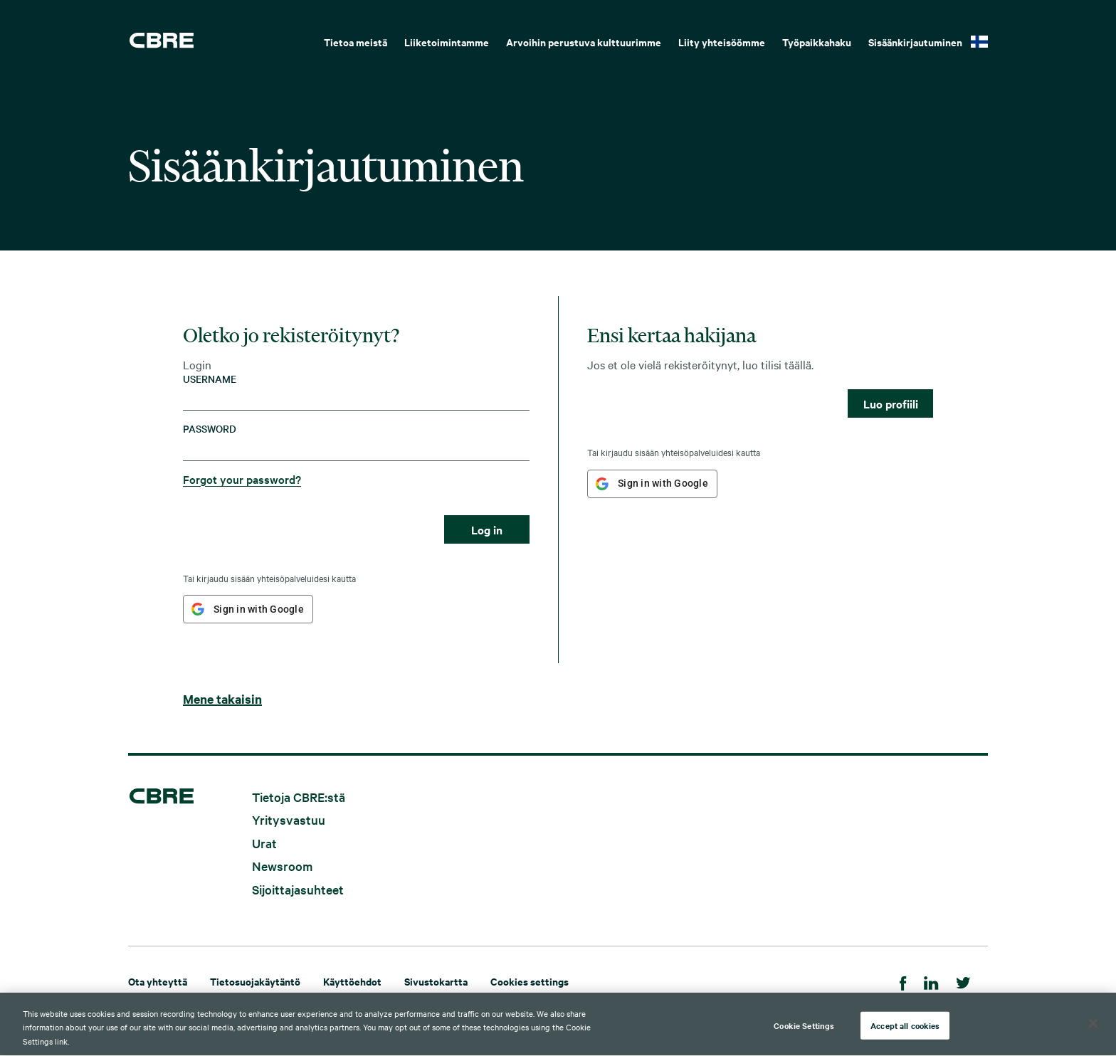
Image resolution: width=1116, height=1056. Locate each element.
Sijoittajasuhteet (298, 889)
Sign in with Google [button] (259, 609)
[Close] (1093, 1027)
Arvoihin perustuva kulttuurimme (583, 41)
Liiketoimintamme (446, 41)
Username (209, 379)
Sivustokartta (436, 980)
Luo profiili (890, 403)
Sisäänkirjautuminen (915, 41)
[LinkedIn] (931, 981)
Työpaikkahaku (816, 41)
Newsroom (282, 865)
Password (209, 428)
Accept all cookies (904, 1029)
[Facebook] (903, 981)
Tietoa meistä (355, 41)
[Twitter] (963, 981)
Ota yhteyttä (157, 980)
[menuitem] (355, 40)
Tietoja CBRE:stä (298, 796)
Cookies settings (529, 980)
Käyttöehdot (352, 980)
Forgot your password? (242, 479)
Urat (264, 842)
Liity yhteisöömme (721, 41)
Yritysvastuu (288, 819)
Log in (486, 529)
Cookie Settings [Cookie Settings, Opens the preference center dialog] (804, 1029)
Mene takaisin (222, 698)
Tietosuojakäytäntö (255, 980)
